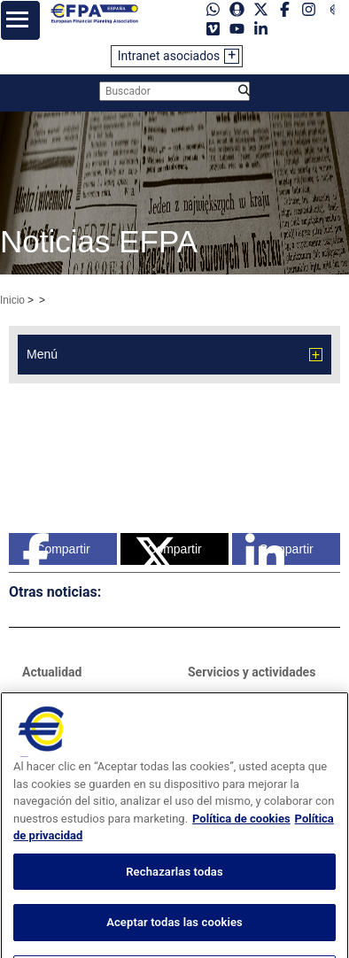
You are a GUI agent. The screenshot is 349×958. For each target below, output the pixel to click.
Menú (42, 354)
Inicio (12, 300)
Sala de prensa (64, 697)
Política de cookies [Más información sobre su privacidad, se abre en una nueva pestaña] (241, 841)
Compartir (56, 549)
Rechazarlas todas (174, 894)
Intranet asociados (169, 56)
